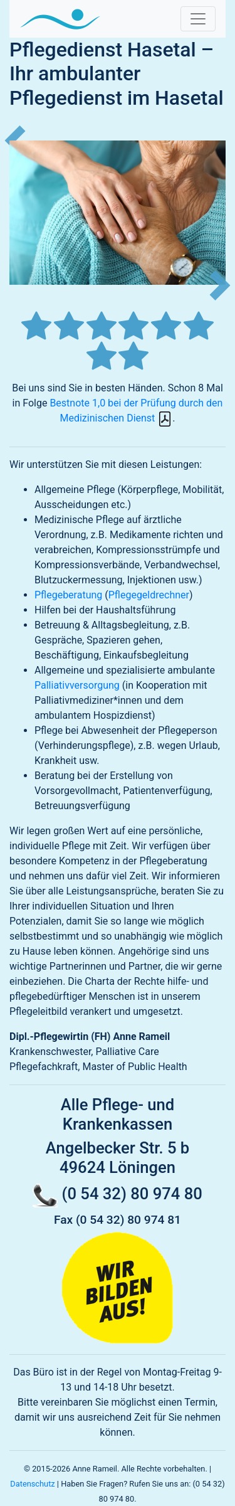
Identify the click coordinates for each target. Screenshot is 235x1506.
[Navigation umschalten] (198, 18)
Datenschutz (32, 1483)
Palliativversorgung (77, 685)
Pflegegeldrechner (148, 595)
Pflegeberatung (68, 595)
